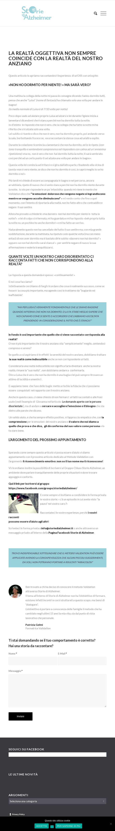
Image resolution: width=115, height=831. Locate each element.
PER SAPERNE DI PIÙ (68, 826)
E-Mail (62, 653)
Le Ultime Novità (23, 774)
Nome (13, 653)
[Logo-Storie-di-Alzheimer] (48, 13)
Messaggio (15, 670)
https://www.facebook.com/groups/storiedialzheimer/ (43, 488)
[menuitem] (94, 13)
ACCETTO (41, 826)
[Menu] (101, 13)
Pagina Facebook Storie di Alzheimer (71, 532)
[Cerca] (94, 13)
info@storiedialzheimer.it (57, 528)
